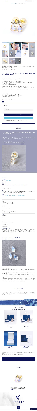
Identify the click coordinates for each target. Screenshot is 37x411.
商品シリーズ (3, 180)
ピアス (3, 195)
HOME (12, 3)
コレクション (15, 3)
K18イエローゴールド (21, 195)
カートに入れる (19, 114)
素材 (10, 195)
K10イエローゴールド (15, 195)
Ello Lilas (10, 180)
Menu (35, 0)
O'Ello (7, 180)
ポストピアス (7, 195)
